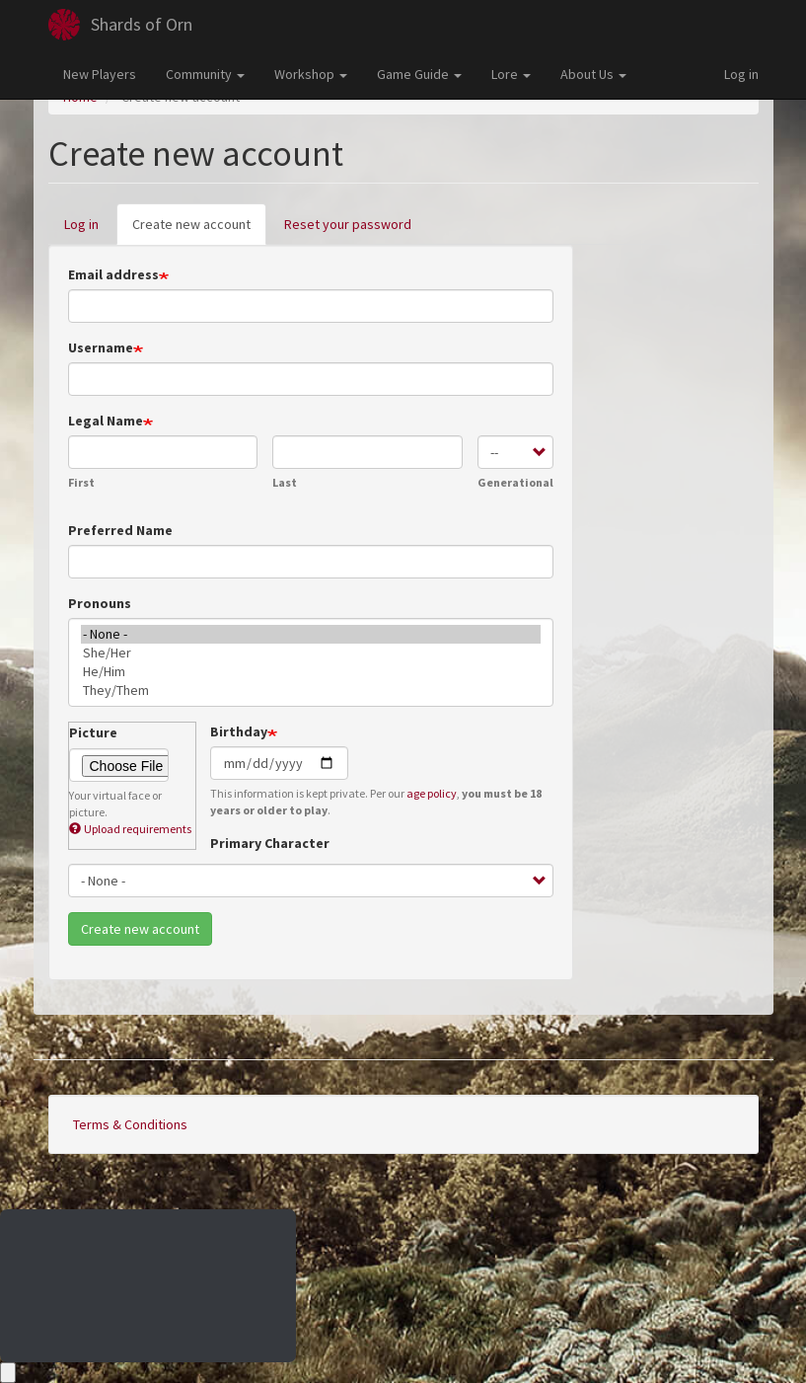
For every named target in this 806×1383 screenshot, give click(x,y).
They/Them (311, 690)
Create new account (199, 229)
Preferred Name (120, 530)
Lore (511, 74)
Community (205, 74)
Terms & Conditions (130, 1124)
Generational (515, 482)
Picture (93, 732)
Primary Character (270, 843)
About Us (593, 74)
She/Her (311, 653)
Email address (113, 274)
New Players (99, 74)
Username (100, 347)
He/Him (311, 671)
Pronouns (99, 603)
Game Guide (419, 74)
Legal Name (105, 420)
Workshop (310, 74)
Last (284, 482)
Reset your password (347, 224)
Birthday (238, 731)
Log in (741, 74)
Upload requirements (130, 828)
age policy (431, 793)
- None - (311, 634)
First (81, 482)
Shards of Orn (141, 24)
